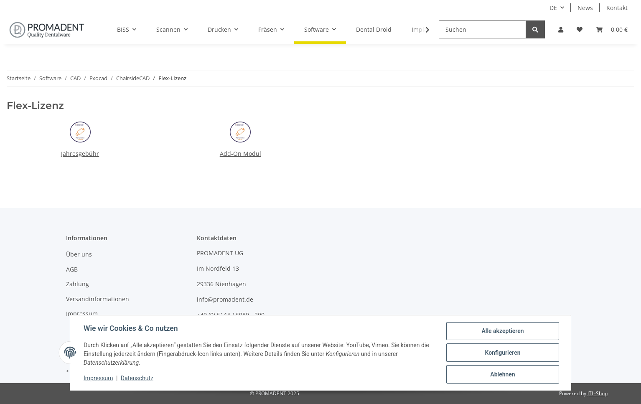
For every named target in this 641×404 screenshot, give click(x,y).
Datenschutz (137, 378)
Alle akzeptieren (502, 331)
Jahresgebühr (80, 154)
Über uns (79, 254)
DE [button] (553, 8)
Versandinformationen (97, 299)
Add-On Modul (240, 154)
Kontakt (617, 8)
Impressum (82, 314)
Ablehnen (502, 374)
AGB (72, 269)
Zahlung (77, 284)
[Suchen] (482, 29)
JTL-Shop (598, 393)
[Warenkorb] (611, 29)
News (585, 8)
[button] (561, 29)
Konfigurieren (502, 352)
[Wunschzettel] (579, 29)
